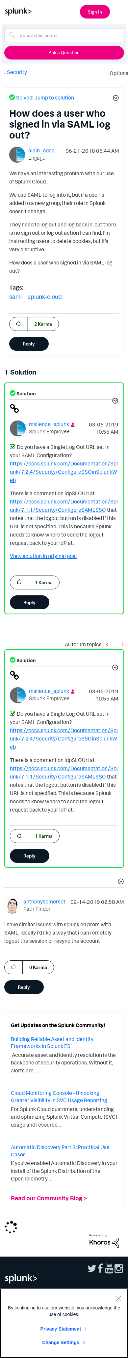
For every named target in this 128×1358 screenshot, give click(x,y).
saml (15, 296)
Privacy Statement (60, 1329)
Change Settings (60, 1342)
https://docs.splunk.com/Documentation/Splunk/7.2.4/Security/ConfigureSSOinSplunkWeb (64, 471)
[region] (64, 1323)
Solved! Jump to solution (45, 97)
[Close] (118, 1298)
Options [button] (117, 73)
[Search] (64, 35)
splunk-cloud (45, 296)
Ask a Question (64, 52)
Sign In (95, 12)
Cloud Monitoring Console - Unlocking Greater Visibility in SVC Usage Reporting (59, 1096)
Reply (29, 343)
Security (17, 72)
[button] (115, 99)
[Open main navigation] (119, 11)
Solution (25, 393)
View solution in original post (43, 556)
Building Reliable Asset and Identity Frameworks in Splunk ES (52, 1043)
